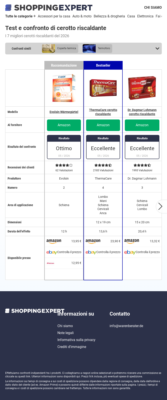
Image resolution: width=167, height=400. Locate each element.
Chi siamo (153, 7)
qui (78, 376)
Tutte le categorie (20, 16)
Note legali (65, 333)
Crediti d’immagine (71, 347)
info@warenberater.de (126, 326)
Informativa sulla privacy (76, 340)
